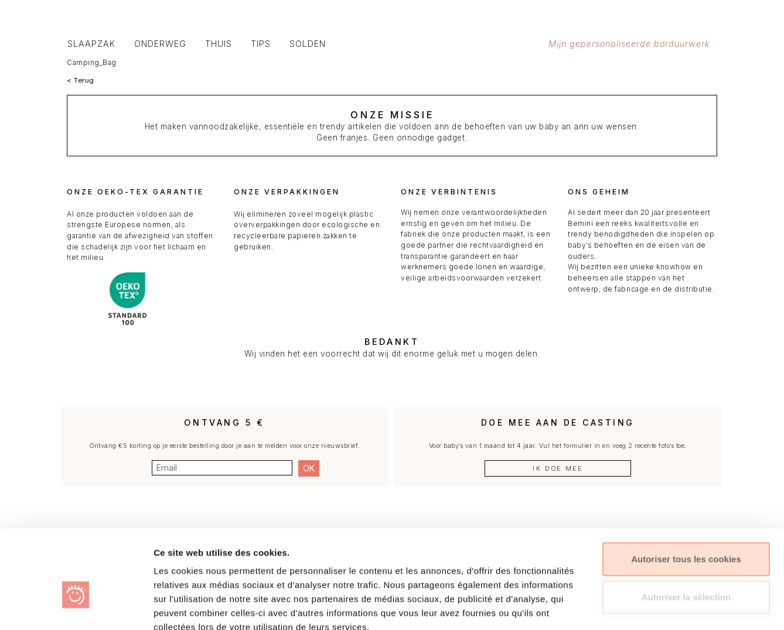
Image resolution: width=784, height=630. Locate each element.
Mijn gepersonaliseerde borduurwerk (633, 44)
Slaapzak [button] (91, 44)
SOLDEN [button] (307, 44)
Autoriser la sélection (686, 530)
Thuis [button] (218, 44)
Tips (261, 44)
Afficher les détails (631, 607)
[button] (641, 14)
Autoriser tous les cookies (686, 492)
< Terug (80, 80)
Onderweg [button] (160, 44)
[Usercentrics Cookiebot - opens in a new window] (76, 607)
